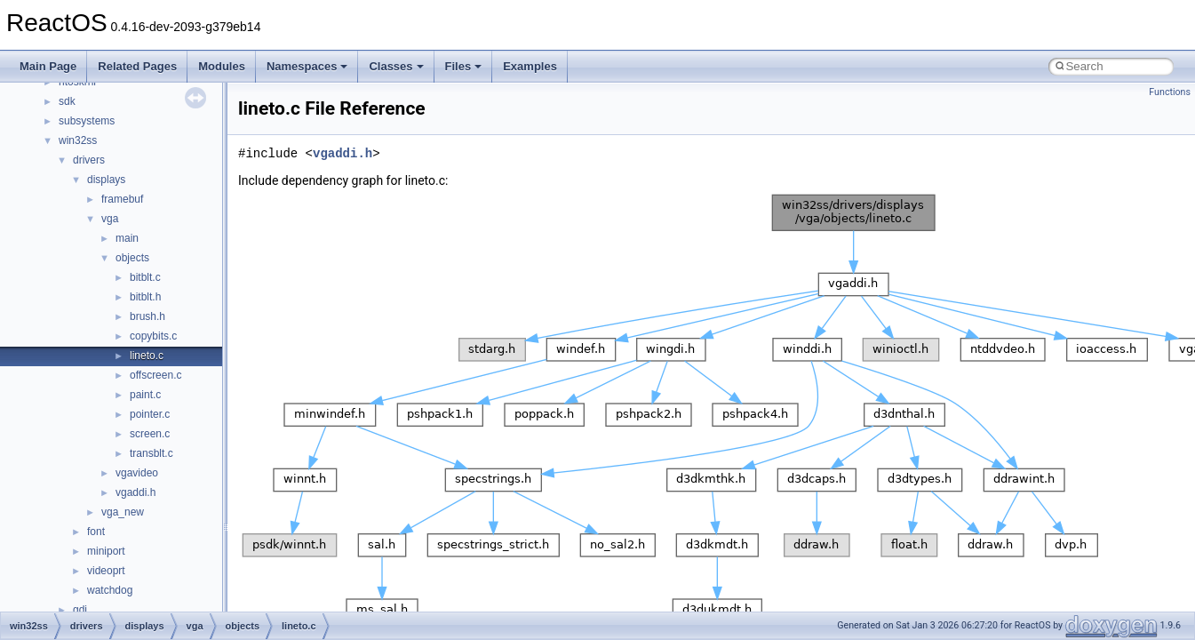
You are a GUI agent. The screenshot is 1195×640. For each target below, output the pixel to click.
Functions (1170, 92)
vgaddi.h (135, 492)
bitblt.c (145, 277)
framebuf (122, 199)
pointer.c (150, 414)
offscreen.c (155, 375)
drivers (89, 160)
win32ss (78, 140)
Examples (530, 66)
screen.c (150, 434)
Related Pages (137, 66)
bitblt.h (145, 297)
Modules (221, 66)
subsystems (87, 121)
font (96, 531)
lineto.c (146, 355)
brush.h (147, 316)
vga (109, 218)
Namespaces (307, 66)
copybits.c (153, 336)
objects (132, 258)
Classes (396, 66)
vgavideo (137, 473)
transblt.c (151, 453)
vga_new (122, 512)
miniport (106, 551)
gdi (80, 610)
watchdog (109, 590)
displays (106, 179)
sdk (67, 101)
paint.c (145, 394)
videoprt (106, 570)
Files (463, 66)
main (127, 238)
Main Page (48, 66)
